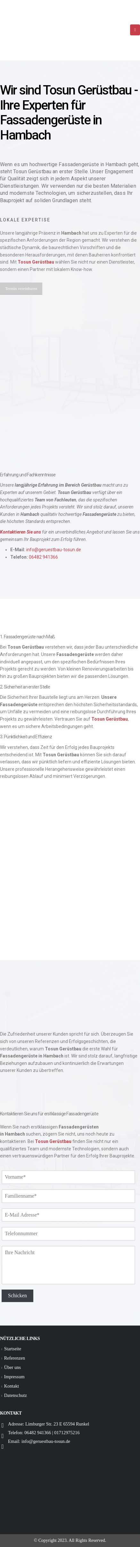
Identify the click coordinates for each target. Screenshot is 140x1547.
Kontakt (11, 1386)
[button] (21, 288)
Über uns (12, 1367)
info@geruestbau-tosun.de (53, 549)
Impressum (14, 1376)
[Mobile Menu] (135, 29)
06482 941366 (43, 557)
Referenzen (14, 1358)
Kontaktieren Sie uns (20, 532)
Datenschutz (15, 1395)
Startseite (12, 1348)
